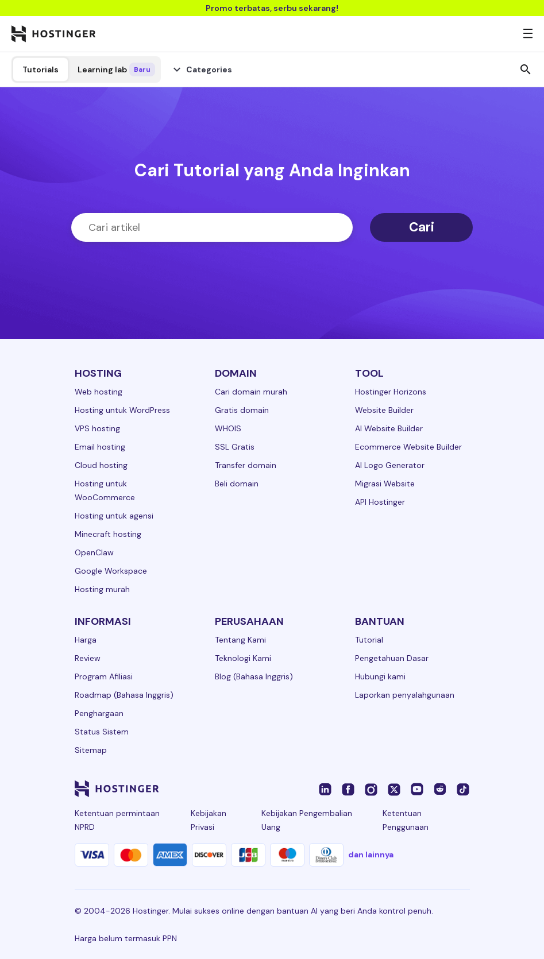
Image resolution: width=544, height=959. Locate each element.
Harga (86, 640)
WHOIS (228, 428)
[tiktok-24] (463, 788)
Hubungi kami (380, 676)
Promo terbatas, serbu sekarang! (272, 8)
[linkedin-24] (325, 788)
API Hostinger (380, 502)
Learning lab (116, 69)
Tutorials (40, 69)
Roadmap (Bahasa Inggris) (124, 695)
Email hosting (100, 447)
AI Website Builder (389, 428)
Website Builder (384, 410)
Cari (421, 227)
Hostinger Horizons (390, 391)
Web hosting (98, 391)
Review (88, 658)
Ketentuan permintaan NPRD (117, 820)
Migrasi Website (385, 483)
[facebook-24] (348, 788)
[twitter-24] (394, 788)
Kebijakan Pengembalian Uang (306, 820)
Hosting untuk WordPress (122, 410)
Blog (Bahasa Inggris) (254, 676)
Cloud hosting (101, 465)
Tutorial (369, 640)
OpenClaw (94, 552)
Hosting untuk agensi (114, 516)
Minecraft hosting (108, 534)
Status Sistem (102, 731)
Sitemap (91, 750)
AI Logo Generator (390, 465)
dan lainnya (370, 854)
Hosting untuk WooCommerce (105, 490)
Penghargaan (99, 713)
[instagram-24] (371, 788)
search (526, 69)
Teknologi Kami (243, 658)
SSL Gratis (234, 447)
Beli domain (237, 483)
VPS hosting (97, 428)
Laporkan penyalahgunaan (404, 695)
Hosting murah (102, 589)
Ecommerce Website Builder (408, 447)
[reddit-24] (440, 788)
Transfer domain (245, 465)
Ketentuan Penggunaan (406, 820)
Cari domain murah (251, 391)
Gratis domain (242, 410)
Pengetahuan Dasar (392, 658)
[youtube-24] (417, 788)
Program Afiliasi (104, 676)
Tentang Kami (240, 640)
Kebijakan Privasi (208, 820)
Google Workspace (111, 571)
